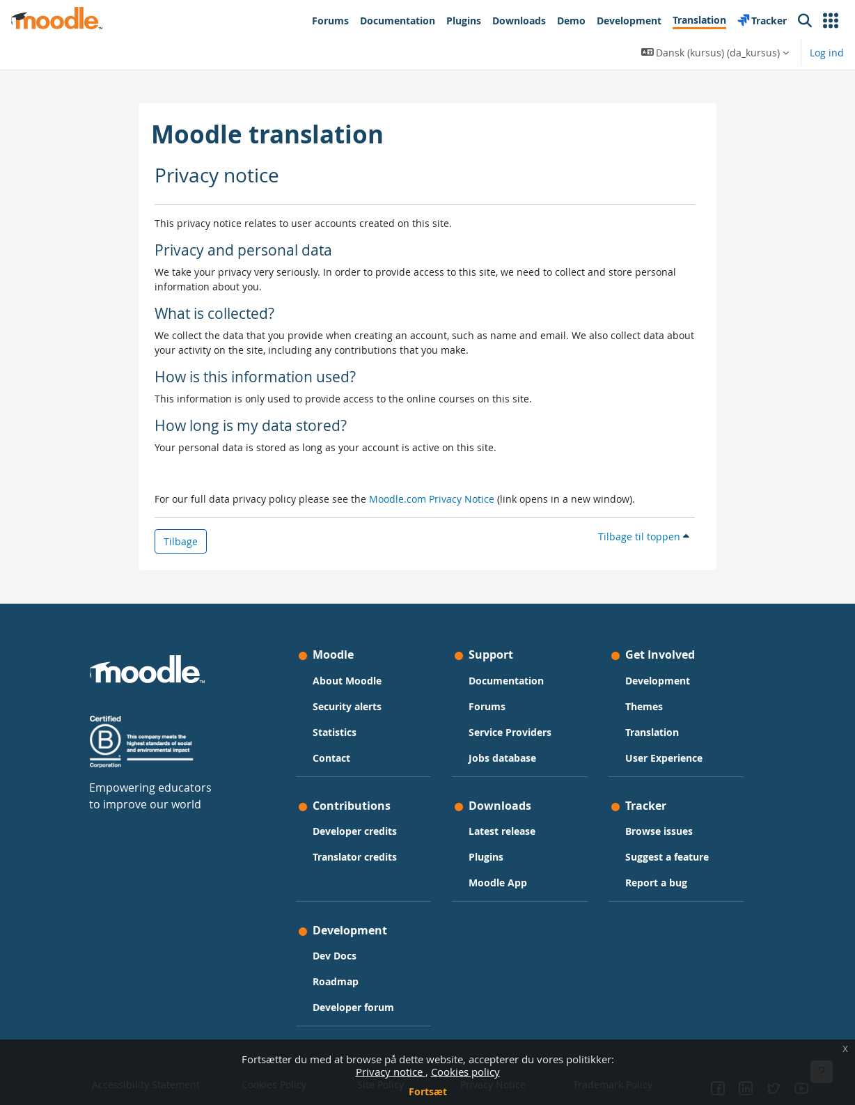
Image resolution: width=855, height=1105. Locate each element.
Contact (333, 758)
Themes (642, 706)
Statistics (336, 732)
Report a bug (655, 882)
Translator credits (356, 856)
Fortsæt (428, 1091)
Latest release (502, 831)
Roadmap (337, 981)
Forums (487, 706)
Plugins (486, 856)
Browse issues (657, 831)
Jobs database (502, 758)
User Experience (662, 758)
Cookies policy (465, 1072)
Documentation (506, 680)
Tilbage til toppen (643, 536)
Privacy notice (390, 1072)
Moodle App (498, 882)
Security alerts (348, 706)
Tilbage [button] (181, 541)
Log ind (827, 52)
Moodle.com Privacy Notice (431, 499)
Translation (650, 732)
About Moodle (348, 680)
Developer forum (354, 1007)
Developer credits (356, 831)
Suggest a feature (665, 856)
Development (656, 680)
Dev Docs (336, 955)
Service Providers (510, 732)
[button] (830, 21)
